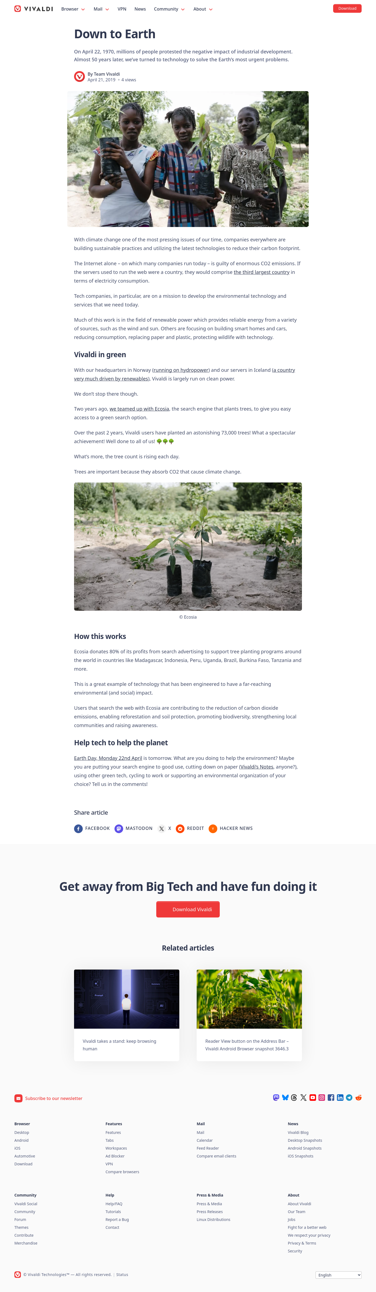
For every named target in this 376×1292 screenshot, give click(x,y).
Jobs (291, 1219)
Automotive (24, 1156)
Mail (102, 9)
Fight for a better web (307, 1227)
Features (113, 1132)
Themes (21, 1227)
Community (170, 9)
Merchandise (25, 1243)
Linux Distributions (213, 1219)
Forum (20, 1219)
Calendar (205, 1140)
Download (23, 1163)
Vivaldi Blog (298, 1132)
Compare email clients (216, 1156)
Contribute (24, 1235)
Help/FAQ (114, 1203)
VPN (122, 9)
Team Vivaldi (107, 74)
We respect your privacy (309, 1235)
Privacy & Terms (302, 1243)
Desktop (21, 1132)
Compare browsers (122, 1171)
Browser (73, 9)
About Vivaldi (299, 1203)
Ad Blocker (115, 1156)
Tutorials (113, 1211)
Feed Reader (208, 1148)
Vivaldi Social (25, 1203)
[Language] (339, 1275)
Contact (112, 1227)
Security (295, 1250)
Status (122, 1274)
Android (21, 1140)
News (140, 9)
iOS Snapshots (300, 1156)
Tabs (110, 1140)
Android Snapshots (304, 1148)
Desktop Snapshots (305, 1140)
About (203, 9)
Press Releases (210, 1211)
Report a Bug (117, 1219)
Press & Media (209, 1203)
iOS (17, 1148)
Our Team (296, 1211)
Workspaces (116, 1148)
